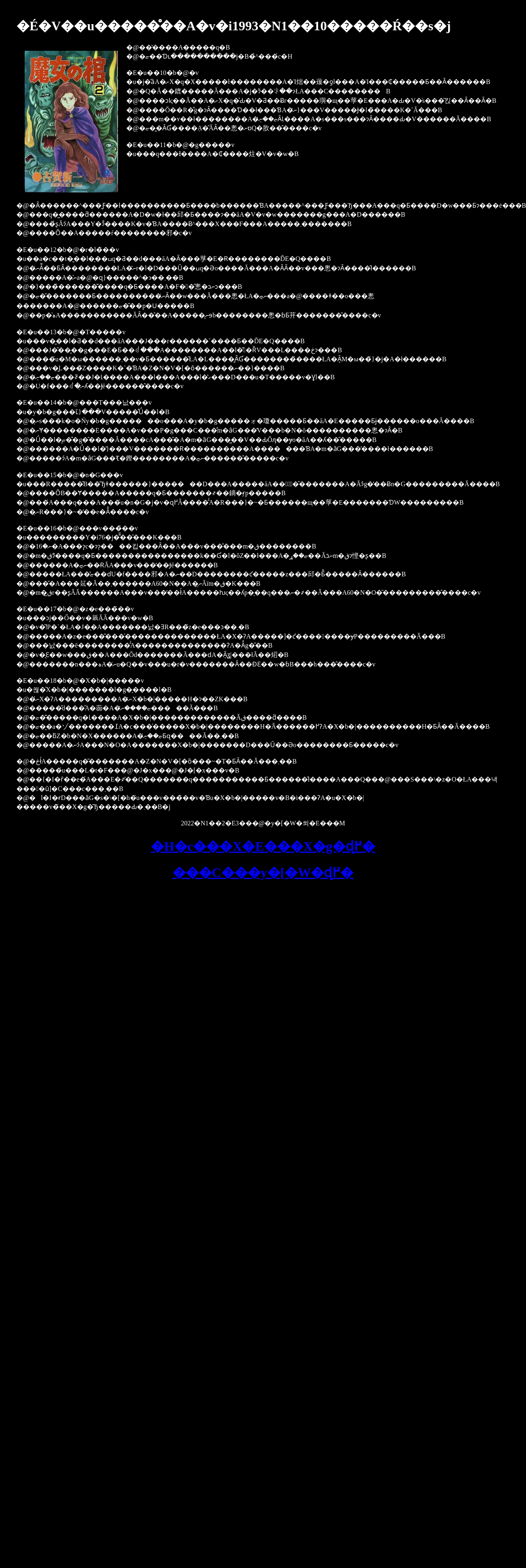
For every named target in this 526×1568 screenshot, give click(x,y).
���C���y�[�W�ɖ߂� (263, 872)
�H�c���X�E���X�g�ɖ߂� (263, 846)
